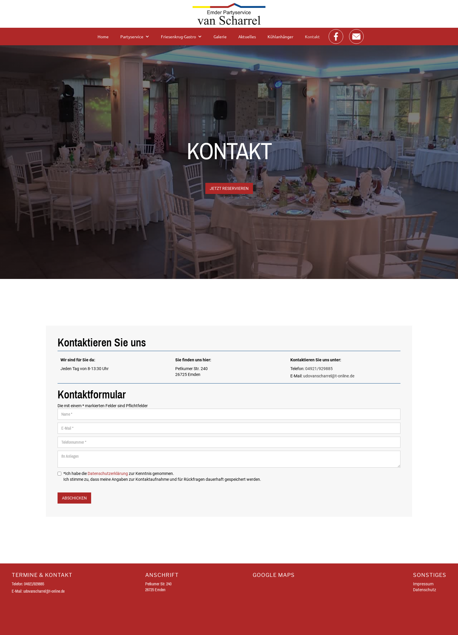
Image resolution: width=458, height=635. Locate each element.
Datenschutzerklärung (108, 473)
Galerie (220, 36)
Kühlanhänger (280, 36)
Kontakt (312, 36)
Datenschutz (424, 589)
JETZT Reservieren (229, 188)
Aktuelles (247, 36)
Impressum (423, 584)
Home (103, 36)
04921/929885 (319, 368)
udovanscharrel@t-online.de (328, 376)
